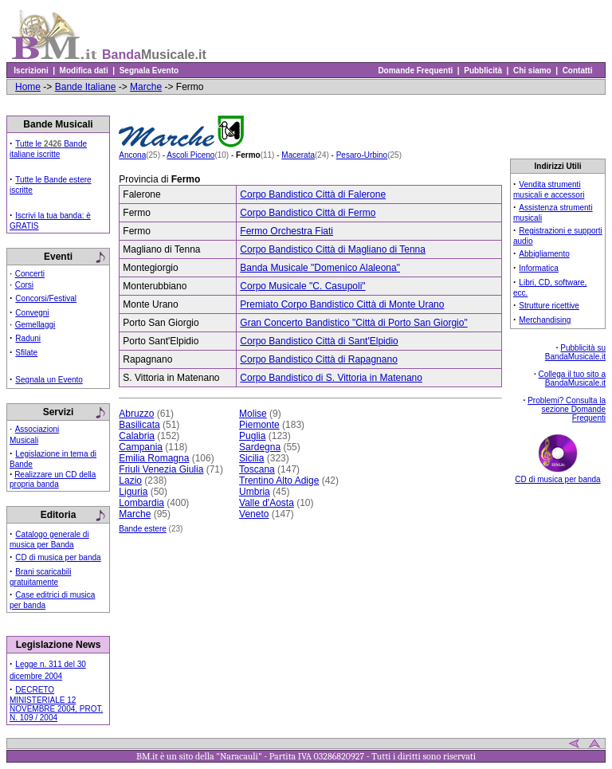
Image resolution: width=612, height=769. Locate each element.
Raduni (28, 338)
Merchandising (545, 320)
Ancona (132, 155)
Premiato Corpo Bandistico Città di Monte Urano (342, 304)
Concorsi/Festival (45, 298)
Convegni (32, 312)
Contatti (577, 70)
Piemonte (259, 424)
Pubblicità (483, 70)
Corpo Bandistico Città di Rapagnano (318, 359)
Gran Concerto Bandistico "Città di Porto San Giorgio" (353, 322)
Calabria (137, 435)
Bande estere (143, 528)
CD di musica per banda (57, 557)
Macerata (298, 155)
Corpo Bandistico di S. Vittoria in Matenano (331, 377)
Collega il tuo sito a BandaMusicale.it (572, 378)
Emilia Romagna (154, 458)
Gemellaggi (35, 324)
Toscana (257, 469)
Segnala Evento (149, 70)
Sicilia (251, 458)
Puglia (252, 435)
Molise (253, 413)
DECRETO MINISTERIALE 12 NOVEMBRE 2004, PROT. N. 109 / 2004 (56, 703)
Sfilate (26, 352)
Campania (141, 447)
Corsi (24, 285)
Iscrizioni (31, 70)
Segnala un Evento (49, 379)
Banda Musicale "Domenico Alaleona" (320, 267)
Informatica (538, 268)
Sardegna (259, 447)
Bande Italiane (85, 86)
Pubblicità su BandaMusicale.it (575, 352)
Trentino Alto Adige (279, 480)
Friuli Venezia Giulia (161, 469)
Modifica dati (83, 70)
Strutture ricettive (549, 305)
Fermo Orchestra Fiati (286, 231)
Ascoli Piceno (190, 155)
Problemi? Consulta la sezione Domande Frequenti (567, 409)
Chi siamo (531, 70)
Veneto (254, 514)
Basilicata (139, 424)
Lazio (130, 480)
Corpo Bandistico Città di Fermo (307, 212)
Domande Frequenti (415, 70)
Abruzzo (136, 413)
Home (28, 86)
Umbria (254, 491)
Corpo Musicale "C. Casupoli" (302, 286)
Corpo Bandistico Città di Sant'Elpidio (319, 341)
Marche (146, 86)
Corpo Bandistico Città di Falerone (313, 194)
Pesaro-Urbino (361, 155)
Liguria (133, 491)
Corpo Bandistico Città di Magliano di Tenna (333, 249)
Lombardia (141, 502)
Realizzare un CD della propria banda (53, 479)
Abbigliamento (544, 253)
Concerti (30, 273)
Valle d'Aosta (266, 502)
